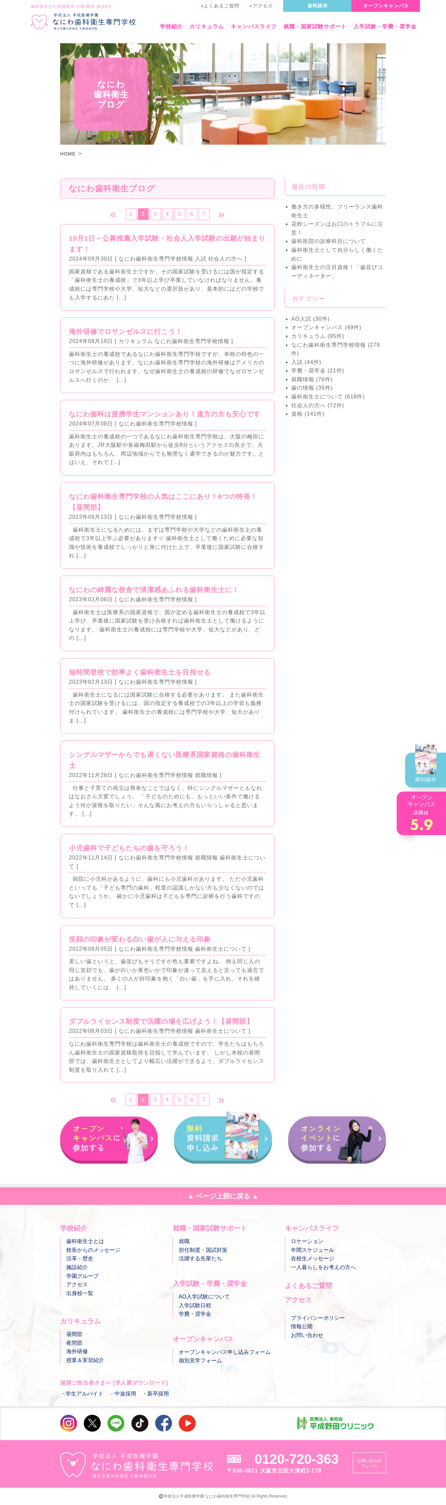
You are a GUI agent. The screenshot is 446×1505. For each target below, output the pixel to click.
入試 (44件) (306, 362)
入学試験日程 (195, 1305)
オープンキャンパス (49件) (326, 327)
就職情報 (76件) (312, 379)
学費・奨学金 (195, 1314)
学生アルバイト (84, 1394)
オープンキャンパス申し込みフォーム (225, 1352)
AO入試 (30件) (310, 319)
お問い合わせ (307, 1335)
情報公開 (302, 1326)
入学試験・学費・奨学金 (385, 26)
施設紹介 (77, 1267)
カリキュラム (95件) (317, 336)
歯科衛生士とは (85, 1241)
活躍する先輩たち (200, 1258)
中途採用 (125, 1394)
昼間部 (74, 1334)
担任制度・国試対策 (203, 1250)
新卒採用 (158, 1394)
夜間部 (74, 1343)
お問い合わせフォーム (369, 1463)
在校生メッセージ (312, 1258)
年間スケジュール (312, 1250)
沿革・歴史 (79, 1258)
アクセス (261, 5)
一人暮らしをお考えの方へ (323, 1267)
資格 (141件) (308, 414)
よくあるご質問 (220, 5)
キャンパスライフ (254, 26)
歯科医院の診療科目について (328, 241)
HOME (68, 153)
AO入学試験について (204, 1297)
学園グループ (82, 1276)
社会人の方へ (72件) (317, 405)
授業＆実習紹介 (85, 1360)
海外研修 (77, 1351)
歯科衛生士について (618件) (328, 396)
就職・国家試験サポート (315, 26)
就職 (184, 1241)
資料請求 (317, 5)
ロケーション (307, 1241)
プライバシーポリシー (318, 1318)
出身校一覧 (79, 1293)
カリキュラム (207, 26)
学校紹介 (171, 26)
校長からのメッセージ (93, 1250)
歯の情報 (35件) (312, 388)
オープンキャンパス (386, 5)
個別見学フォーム (200, 1360)
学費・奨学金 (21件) (317, 370)
